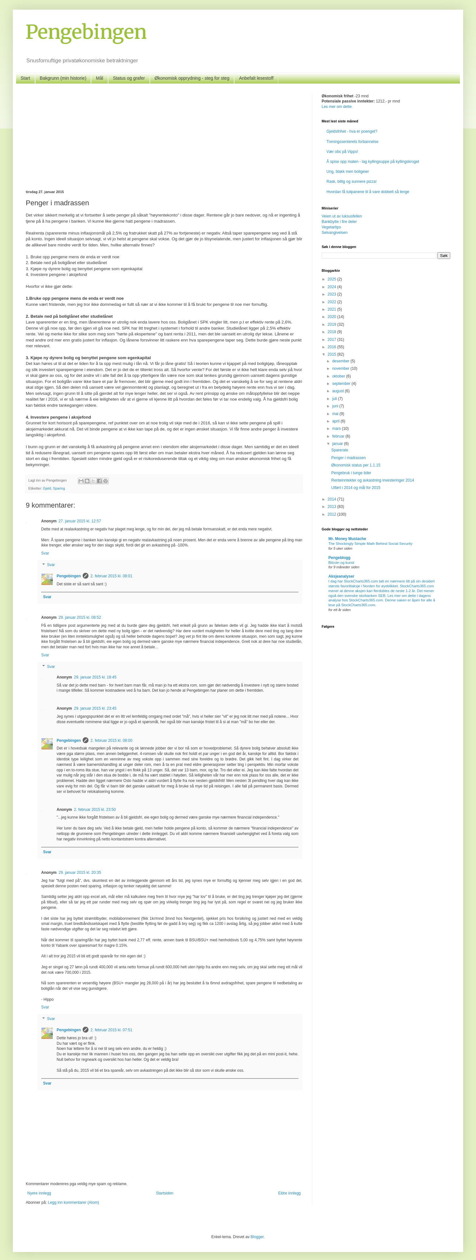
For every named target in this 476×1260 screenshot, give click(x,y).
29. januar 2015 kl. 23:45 (95, 708)
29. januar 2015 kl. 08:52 (80, 617)
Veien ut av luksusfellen (342, 216)
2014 (332, 499)
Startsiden (164, 1193)
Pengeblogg (339, 557)
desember (341, 361)
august (338, 391)
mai (336, 414)
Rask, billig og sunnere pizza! (351, 181)
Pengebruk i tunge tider (351, 473)
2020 (332, 317)
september (342, 383)
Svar (45, 553)
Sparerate (339, 450)
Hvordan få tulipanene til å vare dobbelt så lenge (367, 192)
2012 (332, 514)
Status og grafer (129, 78)
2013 (332, 506)
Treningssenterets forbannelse (352, 141)
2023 (332, 294)
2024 (332, 287)
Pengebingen (86, 32)
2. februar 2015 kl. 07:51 (111, 1030)
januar (338, 443)
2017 (332, 339)
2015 (332, 354)
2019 (332, 324)
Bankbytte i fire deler (339, 221)
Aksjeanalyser (341, 576)
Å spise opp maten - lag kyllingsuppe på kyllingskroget (372, 161)
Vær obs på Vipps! (342, 151)
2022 (332, 302)
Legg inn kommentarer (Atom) (73, 1202)
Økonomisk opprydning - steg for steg (192, 78)
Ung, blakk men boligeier (347, 171)
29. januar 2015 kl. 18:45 (95, 677)
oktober (339, 376)
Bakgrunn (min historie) (63, 78)
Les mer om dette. (337, 106)
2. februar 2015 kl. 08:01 (111, 576)
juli (335, 398)
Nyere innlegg (39, 1193)
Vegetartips (331, 227)
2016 (332, 347)
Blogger (257, 1237)
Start (25, 78)
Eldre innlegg (289, 1193)
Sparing (59, 488)
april (336, 421)
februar (338, 436)
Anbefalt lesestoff (256, 78)
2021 (332, 309)
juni (335, 406)
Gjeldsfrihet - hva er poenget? (351, 131)
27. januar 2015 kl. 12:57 (80, 521)
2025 (332, 279)
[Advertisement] (164, 142)
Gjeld (47, 488)
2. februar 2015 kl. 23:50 (95, 809)
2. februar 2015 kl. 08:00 (111, 740)
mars (337, 428)
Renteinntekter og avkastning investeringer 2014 (372, 480)
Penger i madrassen (348, 458)
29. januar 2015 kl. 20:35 (80, 872)
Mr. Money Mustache (347, 539)
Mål (99, 78)
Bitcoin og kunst (341, 562)
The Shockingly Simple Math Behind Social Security (370, 544)
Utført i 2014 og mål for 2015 (355, 487)
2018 (332, 332)
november (341, 368)
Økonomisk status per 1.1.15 (355, 465)
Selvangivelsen (335, 232)
